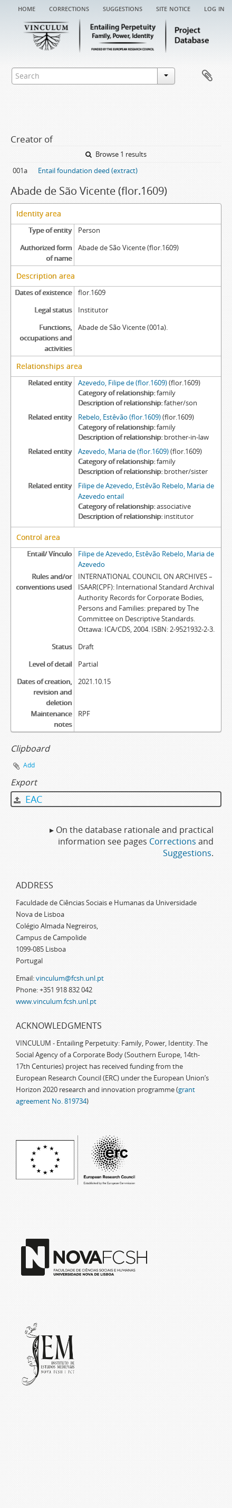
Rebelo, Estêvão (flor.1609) (119, 417)
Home (26, 8)
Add (29, 765)
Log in (214, 8)
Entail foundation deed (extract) (88, 170)
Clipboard (207, 76)
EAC (28, 799)
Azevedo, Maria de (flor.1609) (123, 451)
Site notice (173, 8)
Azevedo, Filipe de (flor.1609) (122, 382)
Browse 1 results (116, 154)
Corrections (69, 8)
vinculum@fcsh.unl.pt (70, 978)
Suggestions (122, 8)
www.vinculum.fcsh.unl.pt (56, 1001)
